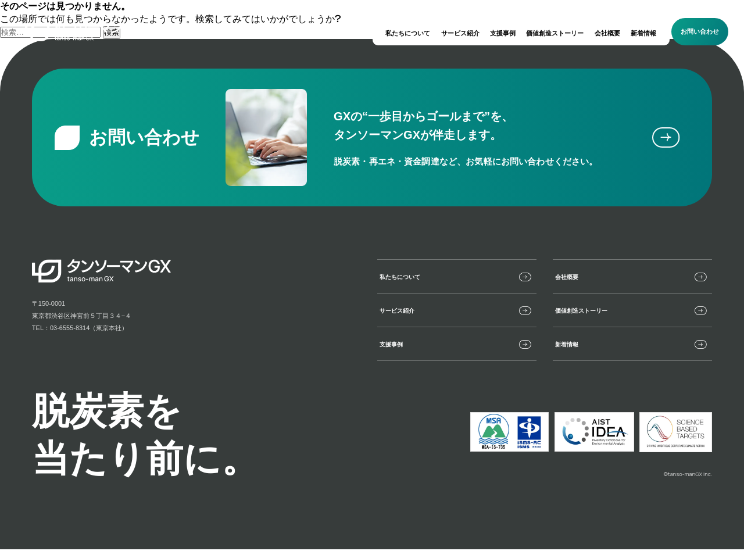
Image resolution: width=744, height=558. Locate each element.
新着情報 (643, 33)
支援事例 (503, 33)
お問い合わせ (700, 31)
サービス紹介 (460, 33)
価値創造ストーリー (555, 33)
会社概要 (607, 33)
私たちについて (407, 33)
